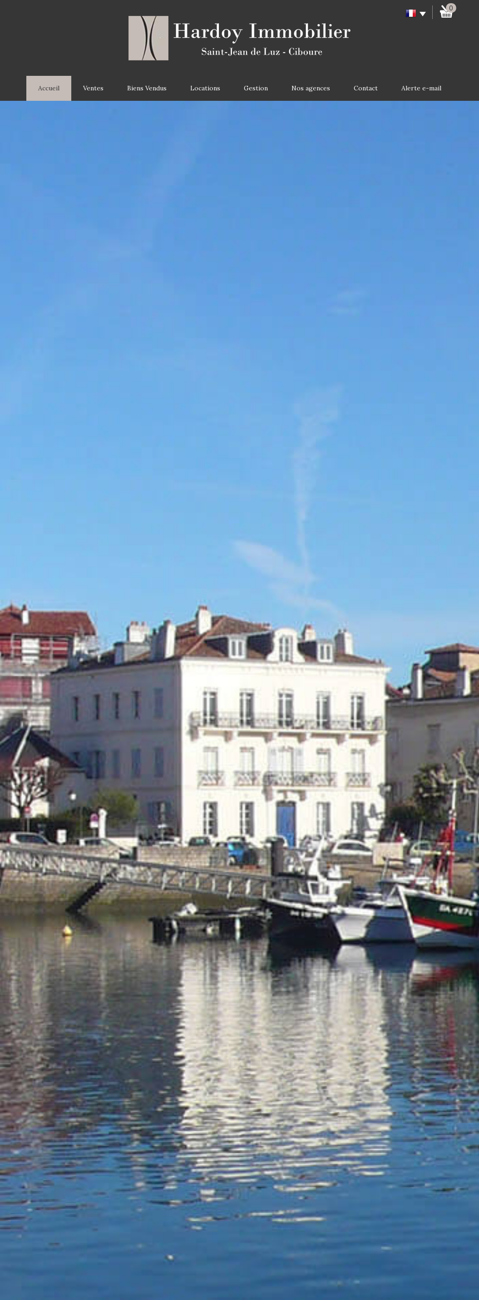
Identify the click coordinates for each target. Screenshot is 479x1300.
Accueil (48, 88)
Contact (366, 88)
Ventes (93, 88)
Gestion (256, 88)
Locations (205, 88)
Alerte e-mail (421, 88)
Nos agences (310, 88)
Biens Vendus (147, 88)
